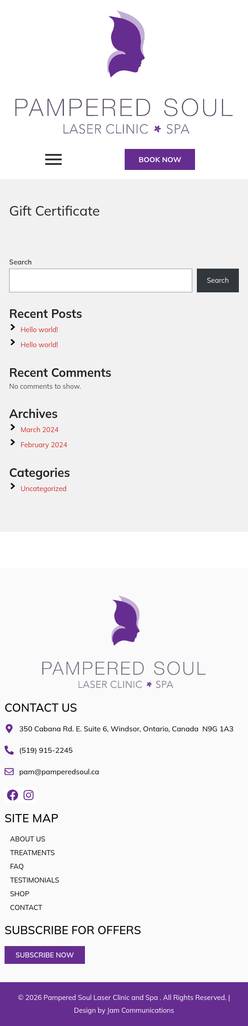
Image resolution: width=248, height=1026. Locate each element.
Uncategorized (44, 488)
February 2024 (44, 444)
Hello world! (39, 329)
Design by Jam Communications (124, 1010)
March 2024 (39, 429)
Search (20, 262)
